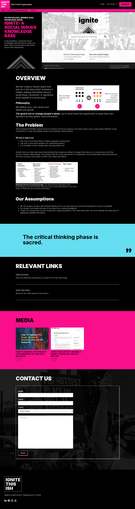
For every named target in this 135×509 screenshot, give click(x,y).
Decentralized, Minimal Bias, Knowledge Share (18, 10)
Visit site (19, 359)
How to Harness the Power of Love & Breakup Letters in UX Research (31, 354)
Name (20, 391)
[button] (112, 4)
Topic (21, 407)
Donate (125, 4)
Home (102, 4)
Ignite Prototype (22, 274)
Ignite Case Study (23, 290)
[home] (5, 4)
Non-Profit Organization (21, 4)
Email (20, 399)
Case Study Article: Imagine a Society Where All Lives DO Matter (66, 354)
